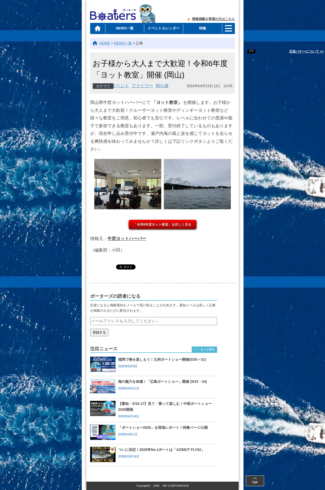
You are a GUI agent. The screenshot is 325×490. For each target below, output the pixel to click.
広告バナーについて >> (306, 51)
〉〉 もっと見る (204, 349)
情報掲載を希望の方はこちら (213, 19)
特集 (202, 28)
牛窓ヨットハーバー (126, 238)
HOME (104, 43)
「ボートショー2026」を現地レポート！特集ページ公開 (163, 427)
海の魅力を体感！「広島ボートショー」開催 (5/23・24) (162, 382)
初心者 (162, 85)
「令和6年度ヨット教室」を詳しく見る (162, 224)
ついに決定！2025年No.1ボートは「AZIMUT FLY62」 (161, 450)
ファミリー (142, 85)
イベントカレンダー (164, 28)
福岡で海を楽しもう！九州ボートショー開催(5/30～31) (162, 359)
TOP (255, 480)
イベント (120, 85)
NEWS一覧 (125, 28)
